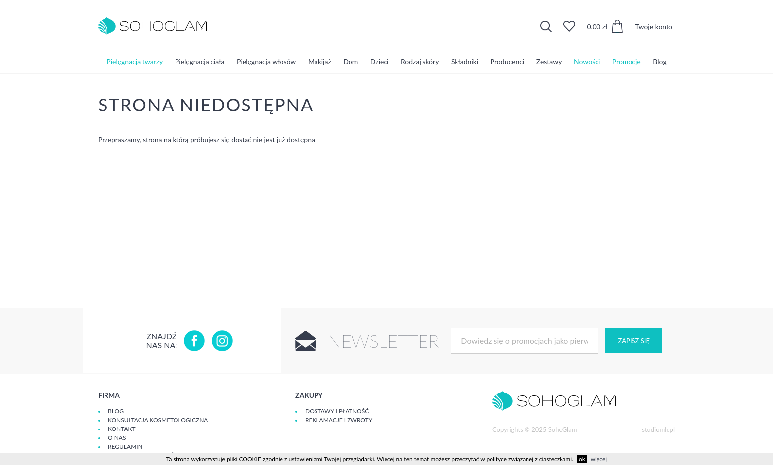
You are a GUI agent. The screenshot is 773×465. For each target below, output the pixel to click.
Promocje (626, 61)
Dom (350, 61)
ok (582, 459)
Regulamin (125, 446)
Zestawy (549, 61)
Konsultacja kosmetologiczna (158, 420)
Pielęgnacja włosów (266, 61)
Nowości (587, 61)
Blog (659, 61)
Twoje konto (653, 26)
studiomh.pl (658, 429)
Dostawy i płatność (337, 411)
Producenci (507, 61)
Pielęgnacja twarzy (134, 61)
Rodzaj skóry (420, 61)
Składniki (464, 61)
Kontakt (122, 428)
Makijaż (319, 61)
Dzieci (379, 61)
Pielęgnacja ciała (200, 61)
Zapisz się (633, 341)
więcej (599, 459)
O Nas (117, 437)
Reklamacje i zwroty (338, 420)
